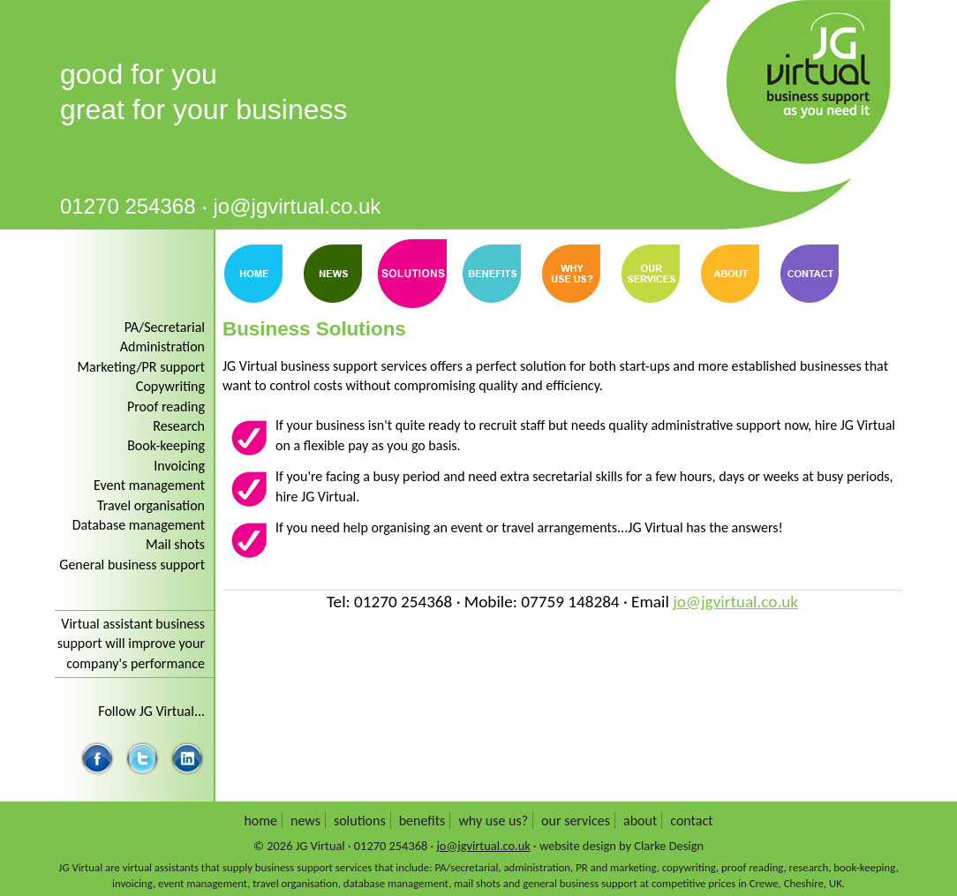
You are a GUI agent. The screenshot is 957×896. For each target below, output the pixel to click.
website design (577, 846)
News (333, 273)
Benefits (491, 273)
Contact (809, 273)
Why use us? (493, 820)
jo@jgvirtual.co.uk (297, 206)
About (730, 273)
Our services (575, 820)
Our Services (650, 273)
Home (253, 273)
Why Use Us (571, 273)
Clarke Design (669, 846)
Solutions (360, 820)
